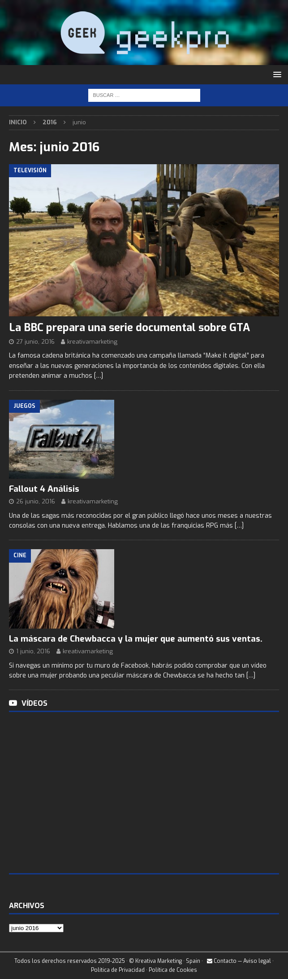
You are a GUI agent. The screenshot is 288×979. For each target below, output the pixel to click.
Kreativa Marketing (158, 961)
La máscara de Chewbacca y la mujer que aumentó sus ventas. (135, 638)
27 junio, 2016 (35, 341)
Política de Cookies (173, 970)
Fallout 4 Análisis (44, 488)
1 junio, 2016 (33, 651)
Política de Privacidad (118, 970)
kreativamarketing (92, 341)
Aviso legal (257, 961)
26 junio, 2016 (35, 501)
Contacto (221, 961)
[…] (98, 375)
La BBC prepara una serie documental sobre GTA (129, 327)
